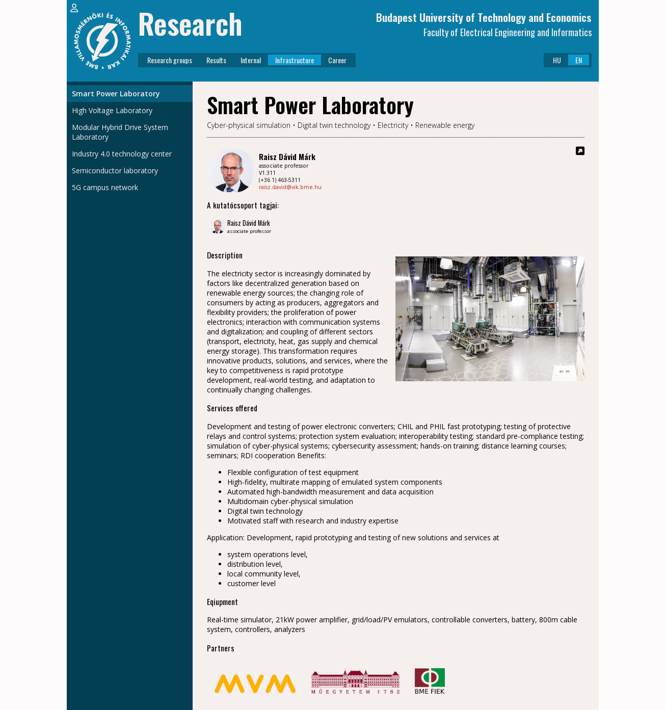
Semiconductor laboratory (115, 170)
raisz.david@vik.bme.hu (290, 187)
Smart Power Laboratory (116, 93)
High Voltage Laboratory (112, 110)
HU (557, 60)
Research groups (169, 60)
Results (216, 60)
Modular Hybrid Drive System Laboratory (120, 132)
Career (337, 60)
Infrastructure (294, 60)
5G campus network (105, 187)
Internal (251, 60)
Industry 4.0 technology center (122, 154)
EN (578, 60)
